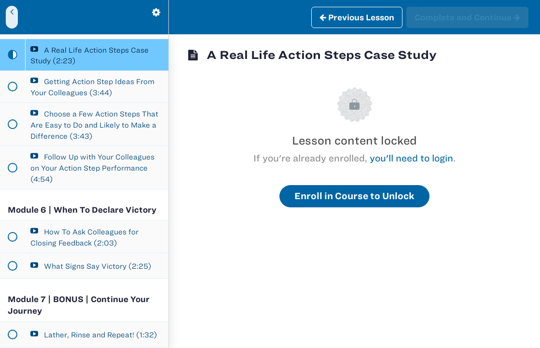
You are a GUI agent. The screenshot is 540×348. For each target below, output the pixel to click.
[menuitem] (156, 17)
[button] (12, 17)
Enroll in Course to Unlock (354, 196)
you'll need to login (411, 158)
